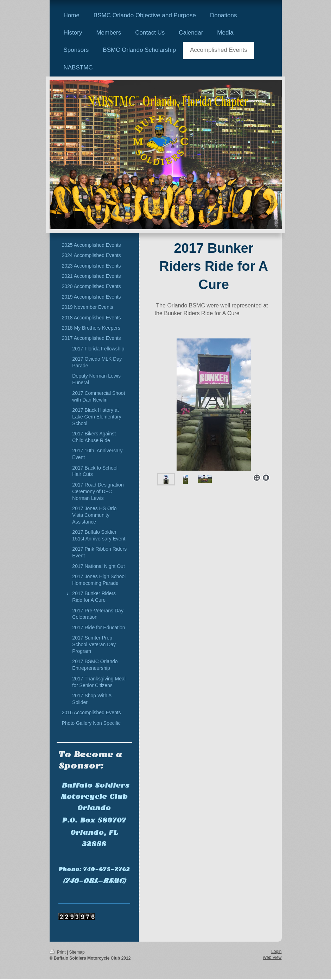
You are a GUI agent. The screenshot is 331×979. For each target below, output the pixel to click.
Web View (272, 957)
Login (276, 951)
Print (58, 952)
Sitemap (77, 952)
